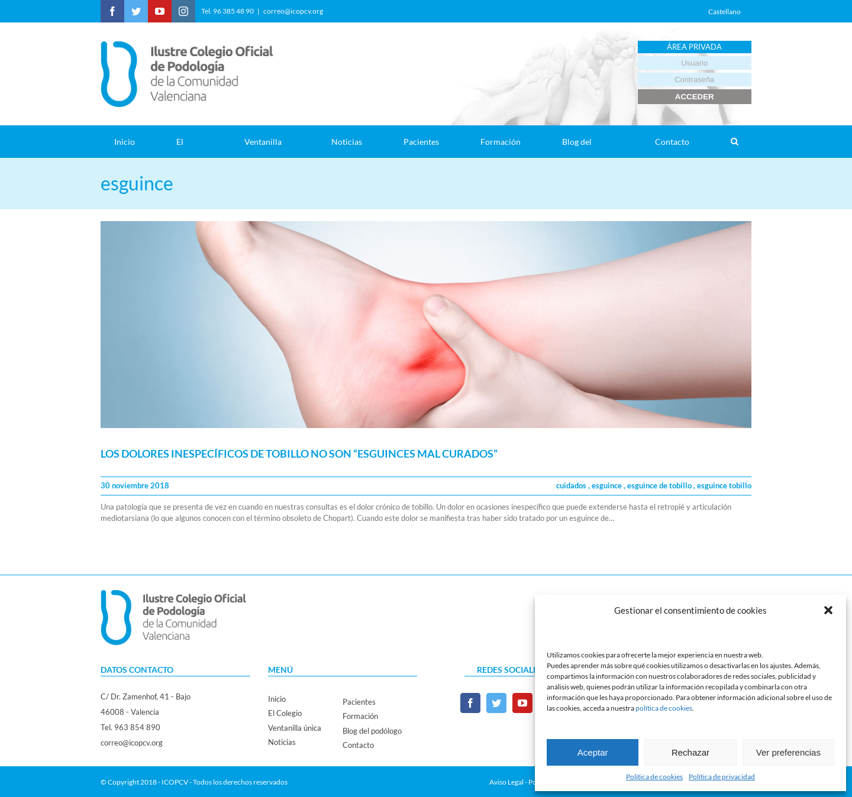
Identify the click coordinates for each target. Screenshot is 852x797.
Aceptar (592, 752)
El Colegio (285, 713)
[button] (828, 610)
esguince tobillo (724, 485)
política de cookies (663, 708)
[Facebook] (470, 703)
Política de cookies (654, 776)
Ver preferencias (788, 752)
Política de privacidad (722, 776)
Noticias (282, 742)
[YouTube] (522, 703)
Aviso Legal (506, 781)
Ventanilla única (294, 728)
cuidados (572, 485)
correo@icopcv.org (293, 11)
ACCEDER (694, 96)
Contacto (358, 745)
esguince (608, 485)
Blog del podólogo (372, 731)
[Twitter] (496, 703)
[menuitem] (132, 141)
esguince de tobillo (660, 485)
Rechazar (690, 752)
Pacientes (359, 702)
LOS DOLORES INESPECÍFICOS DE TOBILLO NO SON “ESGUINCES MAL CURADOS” (299, 453)
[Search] (734, 141)
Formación (360, 716)
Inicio (277, 699)
